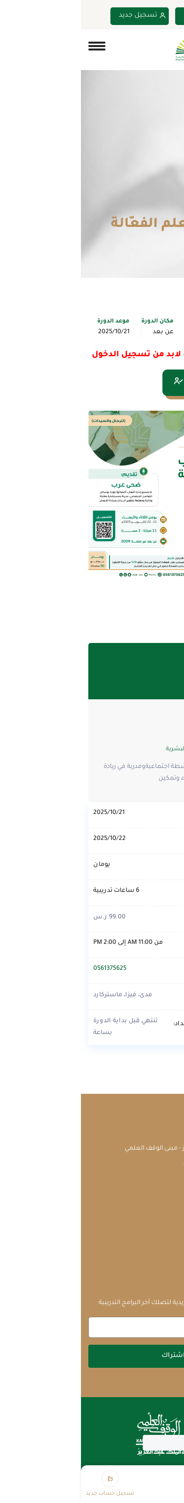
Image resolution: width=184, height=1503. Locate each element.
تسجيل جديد (61, 16)
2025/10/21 (33, 332)
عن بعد (82, 332)
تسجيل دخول (128, 16)
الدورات (136, 204)
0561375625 (29, 968)
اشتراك (92, 1355)
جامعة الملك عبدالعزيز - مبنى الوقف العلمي (104, 1148)
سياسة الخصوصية (150, 1257)
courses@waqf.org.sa (133, 1164)
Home (168, 204)
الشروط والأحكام (153, 1241)
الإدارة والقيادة (140, 332)
